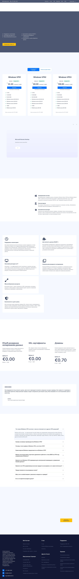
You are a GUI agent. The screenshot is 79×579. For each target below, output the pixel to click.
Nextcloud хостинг (45, 543)
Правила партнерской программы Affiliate (67, 544)
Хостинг (23, 9)
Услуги (35, 9)
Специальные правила (65, 540)
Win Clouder (25, 554)
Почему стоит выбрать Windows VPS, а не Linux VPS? (40, 429)
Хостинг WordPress (27, 532)
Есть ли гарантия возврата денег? (40, 462)
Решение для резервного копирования (52, 264)
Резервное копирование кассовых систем (49, 551)
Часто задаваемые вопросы (66, 529)
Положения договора (64, 538)
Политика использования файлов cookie (67, 551)
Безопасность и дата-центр (49, 283)
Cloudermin (25, 551)
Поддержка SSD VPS (64, 527)
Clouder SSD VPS (26, 545)
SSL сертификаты (45, 545)
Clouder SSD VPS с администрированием (27, 548)
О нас (43, 527)
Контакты (44, 532)
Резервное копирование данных (48, 548)
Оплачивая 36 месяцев (33, 70)
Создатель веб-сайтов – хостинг (30, 534)
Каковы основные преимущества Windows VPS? (40, 425)
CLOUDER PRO (26, 543)
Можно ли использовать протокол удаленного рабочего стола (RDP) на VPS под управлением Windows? (40, 438)
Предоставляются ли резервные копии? (40, 453)
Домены (52, 9)
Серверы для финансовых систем (30, 556)
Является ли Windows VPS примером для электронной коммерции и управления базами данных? (40, 444)
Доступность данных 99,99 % (50, 242)
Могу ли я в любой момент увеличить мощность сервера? (40, 457)
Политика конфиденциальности (67, 554)
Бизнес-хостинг (26, 527)
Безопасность (44, 9)
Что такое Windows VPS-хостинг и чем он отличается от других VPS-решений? (40, 412)
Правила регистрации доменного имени (67, 547)
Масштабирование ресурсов (12, 284)
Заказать (14, 88)
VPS (30, 9)
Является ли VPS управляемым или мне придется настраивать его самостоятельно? (40, 449)
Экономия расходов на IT (11, 264)
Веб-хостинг (25, 529)
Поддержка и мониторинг (12, 242)
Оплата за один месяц (45, 69)
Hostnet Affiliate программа (47, 529)
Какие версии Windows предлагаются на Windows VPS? (40, 433)
